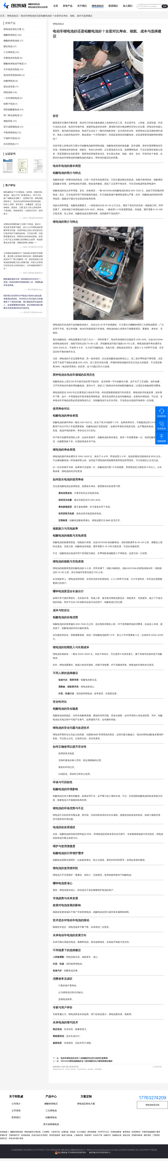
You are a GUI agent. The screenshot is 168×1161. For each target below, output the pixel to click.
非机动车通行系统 (16, 1138)
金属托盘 (65, 1132)
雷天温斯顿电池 (11, 126)
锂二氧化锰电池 (11, 115)
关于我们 (82, 5)
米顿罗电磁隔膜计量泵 (151, 1132)
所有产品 (67, 5)
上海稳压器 (78, 1135)
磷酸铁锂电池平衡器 (14, 63)
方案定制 (86, 1096)
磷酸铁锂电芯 (10, 35)
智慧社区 (3, 1138)
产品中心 (51, 1096)
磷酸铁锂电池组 (11, 40)
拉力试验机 (81, 1132)
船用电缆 (126, 1132)
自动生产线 (97, 1135)
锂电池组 (8, 92)
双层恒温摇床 (54, 1135)
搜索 (164, 6)
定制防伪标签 (136, 1135)
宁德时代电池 (10, 138)
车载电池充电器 (11, 58)
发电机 (72, 1132)
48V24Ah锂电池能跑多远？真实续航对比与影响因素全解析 (87, 1061)
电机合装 (126, 1135)
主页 (55, 5)
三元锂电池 (9, 52)
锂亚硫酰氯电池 (11, 109)
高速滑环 (88, 1135)
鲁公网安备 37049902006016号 (72, 1152)
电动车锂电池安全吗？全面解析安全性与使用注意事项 (84, 1058)
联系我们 (113, 5)
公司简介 (16, 1103)
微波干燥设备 (67, 1135)
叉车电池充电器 (11, 69)
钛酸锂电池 (9, 81)
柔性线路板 (91, 1132)
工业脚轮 (45, 1132)
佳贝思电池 (9, 144)
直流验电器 (25, 1135)
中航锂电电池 (10, 132)
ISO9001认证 (103, 1132)
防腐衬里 (3, 1135)
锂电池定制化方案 (12, 29)
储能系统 (8, 121)
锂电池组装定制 (152, 1105)
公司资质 (16, 1110)
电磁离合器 (116, 1135)
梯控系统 (147, 1135)
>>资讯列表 (157, 1067)
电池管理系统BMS (13, 75)
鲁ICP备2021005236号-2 (99, 1152)
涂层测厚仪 (136, 1132)
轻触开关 (107, 1135)
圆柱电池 (8, 46)
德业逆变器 (9, 86)
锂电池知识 (98, 5)
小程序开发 (55, 1132)
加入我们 (127, 5)
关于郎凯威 (16, 1096)
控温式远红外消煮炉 (40, 1135)
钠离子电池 (9, 103)
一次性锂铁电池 (11, 98)
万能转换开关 (14, 1135)
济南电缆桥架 (115, 1132)
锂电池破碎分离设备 (32, 1132)
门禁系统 (156, 1135)
